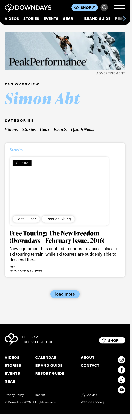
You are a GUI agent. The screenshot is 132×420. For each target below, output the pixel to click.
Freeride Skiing (58, 218)
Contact (90, 365)
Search (104, 7)
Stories (31, 18)
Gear (68, 18)
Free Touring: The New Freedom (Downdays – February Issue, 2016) (57, 237)
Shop (88, 7)
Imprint (40, 395)
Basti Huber (26, 218)
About (88, 357)
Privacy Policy (14, 395)
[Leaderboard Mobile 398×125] (65, 51)
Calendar (46, 357)
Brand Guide (97, 18)
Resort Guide (49, 373)
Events (51, 18)
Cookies (89, 395)
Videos (12, 18)
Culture (22, 162)
